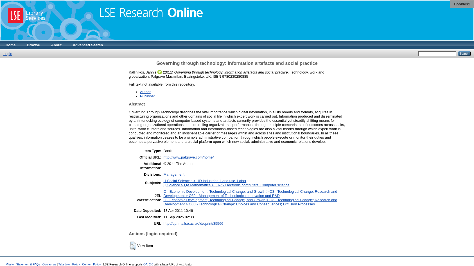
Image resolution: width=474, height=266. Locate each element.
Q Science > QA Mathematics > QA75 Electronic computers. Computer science (226, 185)
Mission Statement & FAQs (23, 264)
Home (11, 45)
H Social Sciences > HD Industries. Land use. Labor (204, 181)
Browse (33, 45)
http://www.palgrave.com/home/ (188, 157)
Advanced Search (88, 45)
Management (173, 174)
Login (7, 54)
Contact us (49, 264)
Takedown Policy (69, 264)
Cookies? (462, 4)
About (56, 45)
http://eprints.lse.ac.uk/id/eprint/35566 (193, 223)
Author (145, 92)
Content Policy (91, 264)
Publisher (147, 96)
